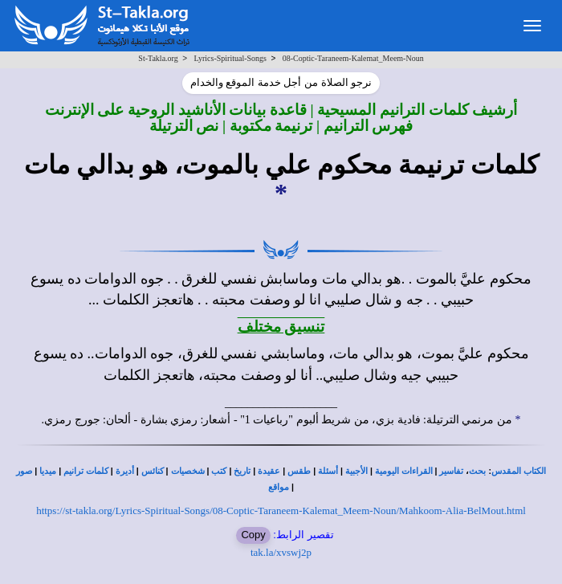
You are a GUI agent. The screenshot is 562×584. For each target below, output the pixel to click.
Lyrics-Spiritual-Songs (230, 58)
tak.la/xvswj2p (281, 552)
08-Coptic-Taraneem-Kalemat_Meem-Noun (353, 58)
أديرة (125, 471)
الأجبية (356, 471)
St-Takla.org (157, 58)
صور (24, 471)
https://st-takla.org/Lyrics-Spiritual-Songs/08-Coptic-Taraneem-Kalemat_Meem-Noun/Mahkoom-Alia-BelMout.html (281, 510)
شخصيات (188, 471)
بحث (477, 471)
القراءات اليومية (404, 471)
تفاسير (451, 471)
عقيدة (269, 471)
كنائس (152, 471)
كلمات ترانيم (85, 471)
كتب (218, 471)
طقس (299, 471)
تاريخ (242, 471)
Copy (253, 535)
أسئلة (328, 471)
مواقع (278, 487)
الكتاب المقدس (518, 471)
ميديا (47, 471)
